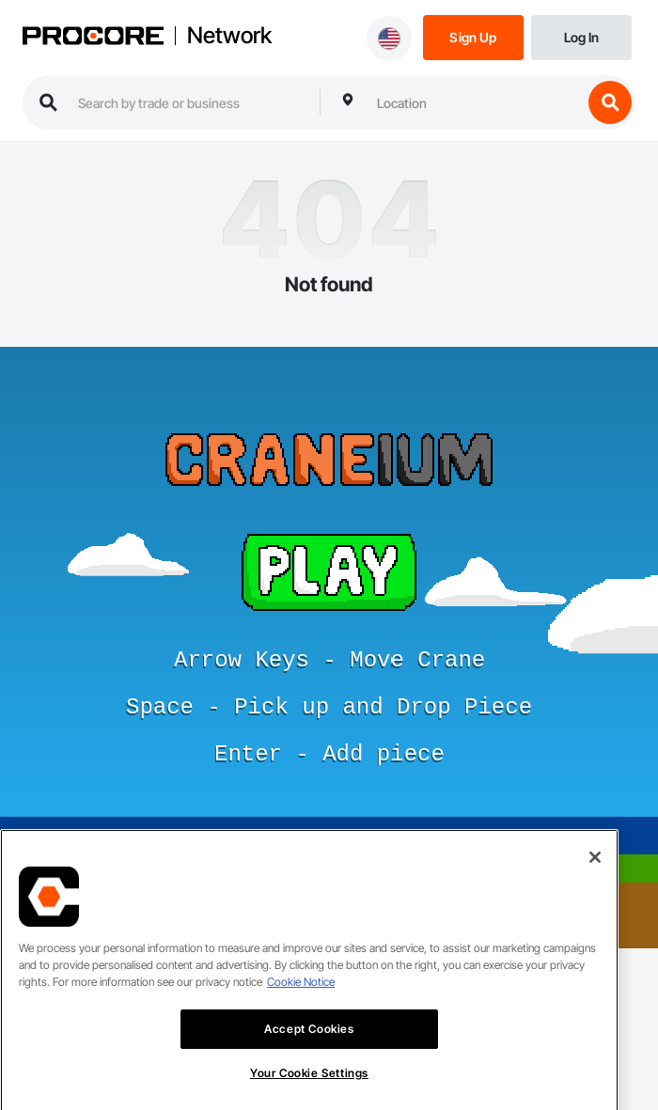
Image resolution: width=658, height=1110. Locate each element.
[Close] (595, 876)
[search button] (610, 102)
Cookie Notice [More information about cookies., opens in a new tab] (301, 1000)
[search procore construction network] (189, 102)
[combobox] (475, 102)
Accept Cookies (308, 1047)
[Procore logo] (93, 37)
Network (229, 35)
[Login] (581, 36)
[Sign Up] (473, 36)
